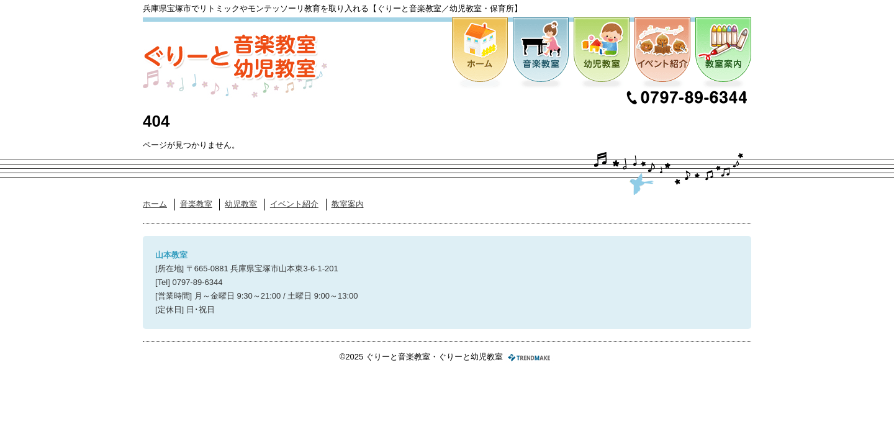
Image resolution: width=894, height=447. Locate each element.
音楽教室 (541, 53)
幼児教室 (602, 53)
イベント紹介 (662, 53)
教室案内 (723, 53)
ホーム (480, 53)
